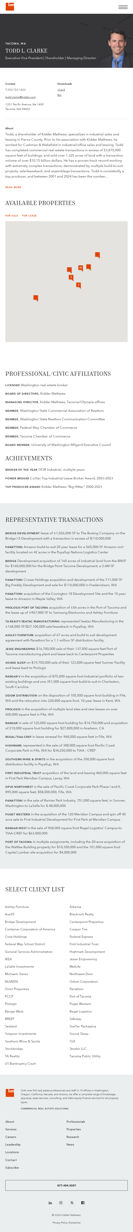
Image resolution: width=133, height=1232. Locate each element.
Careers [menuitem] (10, 1137)
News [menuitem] (70, 1144)
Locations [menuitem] (12, 1152)
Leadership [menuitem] (13, 1144)
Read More (13, 187)
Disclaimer (75, 1222)
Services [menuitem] (11, 1129)
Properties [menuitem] (74, 1129)
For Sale (11, 215)
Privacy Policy (60, 1222)
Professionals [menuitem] (76, 1122)
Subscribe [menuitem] (12, 1168)
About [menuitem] (9, 1122)
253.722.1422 (16, 89)
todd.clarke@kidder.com (20, 97)
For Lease (29, 215)
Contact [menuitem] (11, 1160)
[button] (97, 255)
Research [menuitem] (73, 1137)
